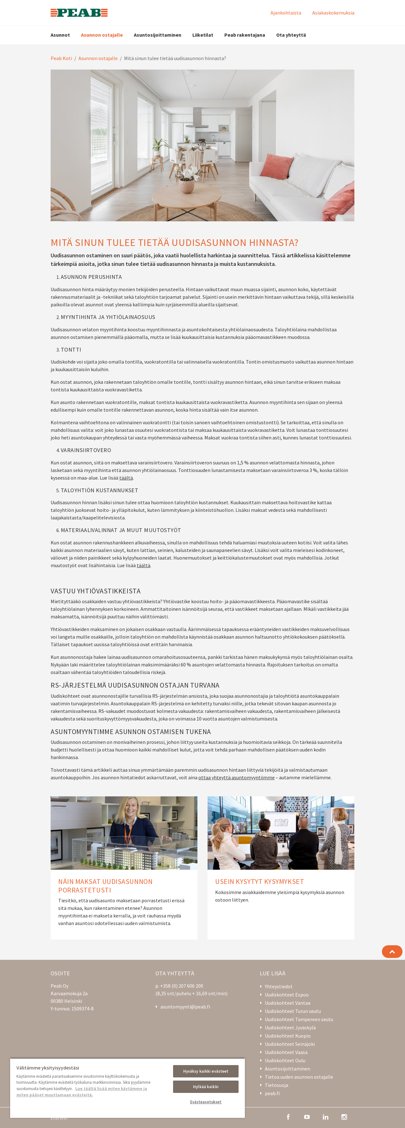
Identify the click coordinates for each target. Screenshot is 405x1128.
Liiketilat (202, 35)
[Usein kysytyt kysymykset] (281, 868)
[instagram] (344, 1116)
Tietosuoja (276, 1085)
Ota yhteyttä (291, 35)
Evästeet (59, 1118)
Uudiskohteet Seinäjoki (290, 1044)
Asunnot (60, 35)
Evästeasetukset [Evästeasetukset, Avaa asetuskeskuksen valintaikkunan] (206, 1102)
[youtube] (307, 1116)
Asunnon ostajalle (102, 35)
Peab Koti (61, 58)
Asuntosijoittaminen (157, 35)
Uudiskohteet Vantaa (287, 1003)
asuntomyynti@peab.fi (185, 1006)
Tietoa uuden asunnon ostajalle (299, 1077)
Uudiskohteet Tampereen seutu (299, 1019)
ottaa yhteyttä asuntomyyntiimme (236, 777)
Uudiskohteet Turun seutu (293, 1011)
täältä (126, 478)
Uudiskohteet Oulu (285, 1060)
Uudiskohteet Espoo (287, 994)
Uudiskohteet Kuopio (288, 1036)
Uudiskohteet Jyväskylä (290, 1027)
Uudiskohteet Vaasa (286, 1052)
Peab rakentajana (244, 35)
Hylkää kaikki (206, 1086)
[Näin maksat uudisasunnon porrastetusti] (124, 868)
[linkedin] (325, 1116)
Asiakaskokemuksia (333, 12)
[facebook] (288, 1116)
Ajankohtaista (286, 12)
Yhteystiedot (279, 986)
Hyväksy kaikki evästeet (206, 1071)
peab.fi (272, 1093)
